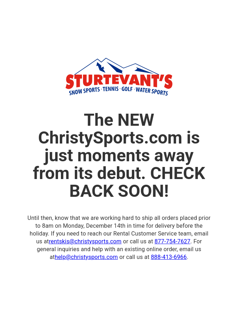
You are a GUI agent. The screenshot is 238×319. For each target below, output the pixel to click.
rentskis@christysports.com (85, 241)
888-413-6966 (169, 257)
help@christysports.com (86, 257)
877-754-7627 (173, 241)
